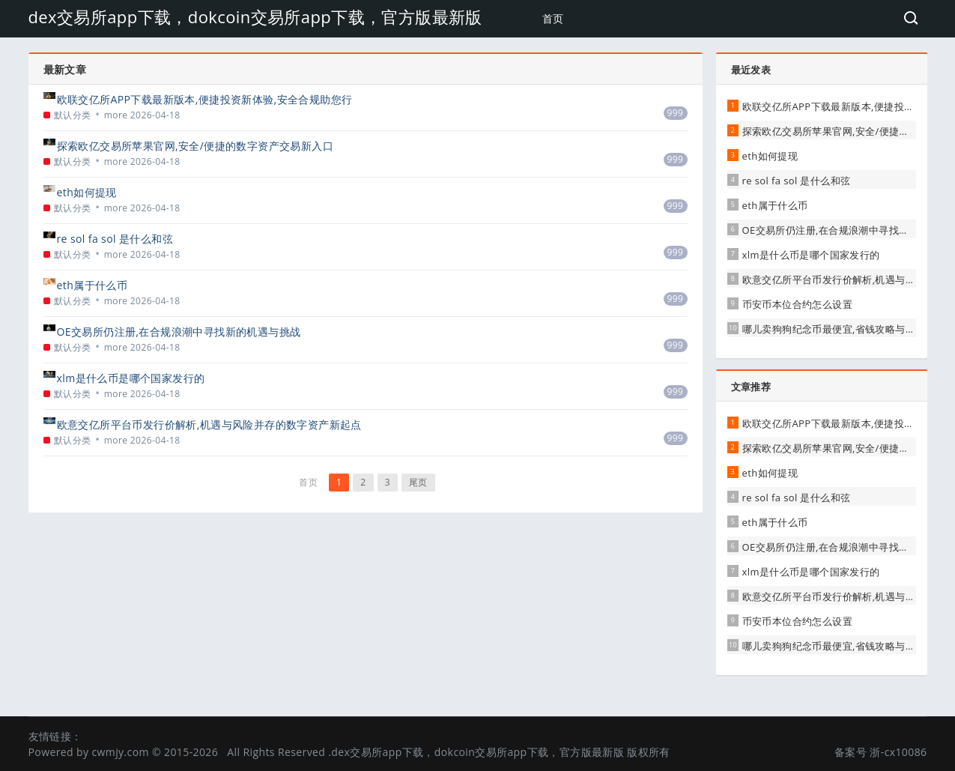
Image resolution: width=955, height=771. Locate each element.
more (116, 115)
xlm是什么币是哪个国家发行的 (131, 378)
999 (675, 112)
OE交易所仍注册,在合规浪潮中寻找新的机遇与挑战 (179, 331)
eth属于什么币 (92, 285)
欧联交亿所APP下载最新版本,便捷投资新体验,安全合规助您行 (205, 99)
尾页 (418, 482)
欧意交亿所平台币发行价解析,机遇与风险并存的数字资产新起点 (209, 424)
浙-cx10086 (898, 752)
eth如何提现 (87, 192)
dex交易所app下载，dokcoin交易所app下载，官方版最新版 (255, 16)
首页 (553, 18)
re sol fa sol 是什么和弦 (115, 239)
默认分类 (72, 115)
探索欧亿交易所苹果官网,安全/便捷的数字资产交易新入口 (195, 146)
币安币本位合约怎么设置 (797, 304)
